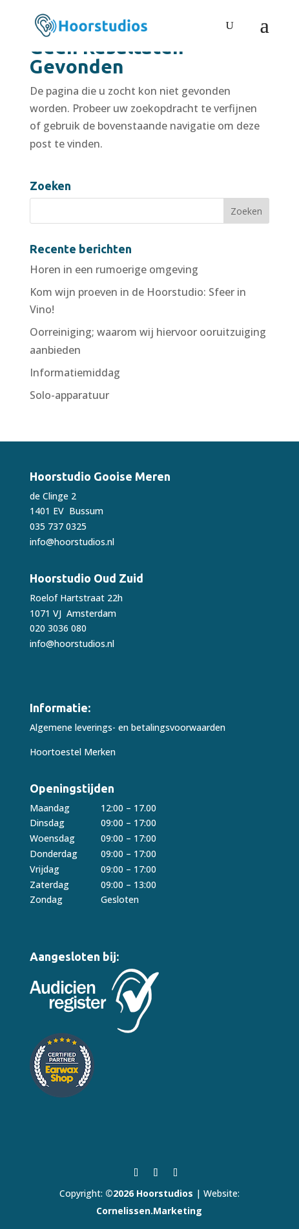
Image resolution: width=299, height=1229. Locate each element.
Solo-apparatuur (69, 395)
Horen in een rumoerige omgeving (114, 269)
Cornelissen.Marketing (149, 1211)
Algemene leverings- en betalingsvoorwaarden (127, 727)
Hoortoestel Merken (73, 752)
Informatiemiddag (75, 372)
